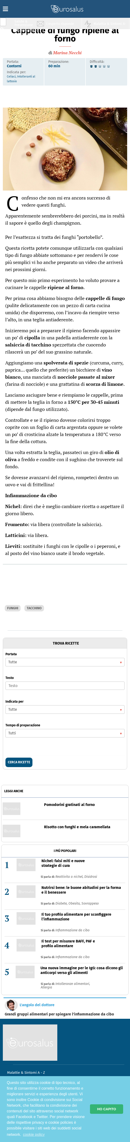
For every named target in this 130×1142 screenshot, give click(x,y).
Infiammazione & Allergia (25, 32)
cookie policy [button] (34, 1135)
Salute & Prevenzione (23, 23)
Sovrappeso (90, 903)
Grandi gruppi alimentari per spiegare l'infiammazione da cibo (59, 1014)
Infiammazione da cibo (72, 930)
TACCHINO (34, 608)
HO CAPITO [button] (106, 1109)
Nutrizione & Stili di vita (23, 41)
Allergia (46, 987)
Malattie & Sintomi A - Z (26, 1072)
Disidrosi (90, 877)
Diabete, (61, 903)
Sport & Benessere (22, 50)
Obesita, (74, 903)
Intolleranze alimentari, (72, 984)
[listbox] (65, 662)
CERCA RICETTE (19, 762)
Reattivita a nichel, (69, 877)
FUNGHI (12, 608)
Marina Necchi (67, 52)
